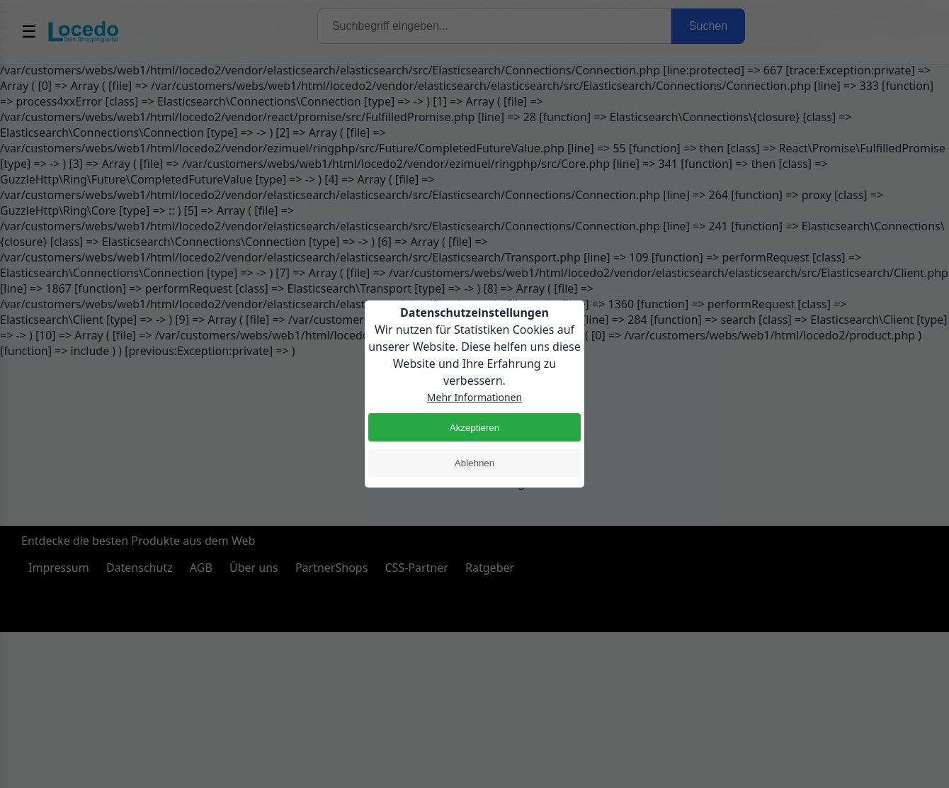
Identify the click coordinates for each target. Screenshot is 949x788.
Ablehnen (474, 463)
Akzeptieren (474, 427)
